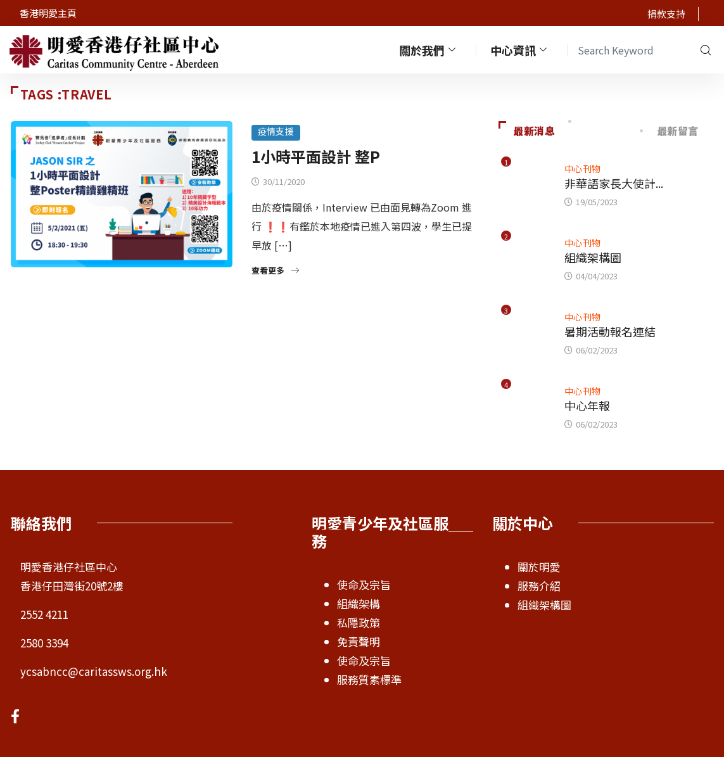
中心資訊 (520, 49)
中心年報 (587, 405)
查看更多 (275, 270)
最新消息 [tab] (527, 130)
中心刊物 (582, 168)
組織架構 (358, 603)
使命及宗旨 (364, 584)
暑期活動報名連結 (610, 331)
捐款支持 (666, 13)
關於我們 (429, 49)
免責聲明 (358, 641)
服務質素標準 (369, 679)
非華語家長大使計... (613, 183)
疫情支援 (276, 131)
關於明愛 (539, 567)
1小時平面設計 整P (315, 156)
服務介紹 (539, 586)
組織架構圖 (592, 257)
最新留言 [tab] (670, 130)
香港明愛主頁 (48, 13)
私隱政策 (358, 622)
